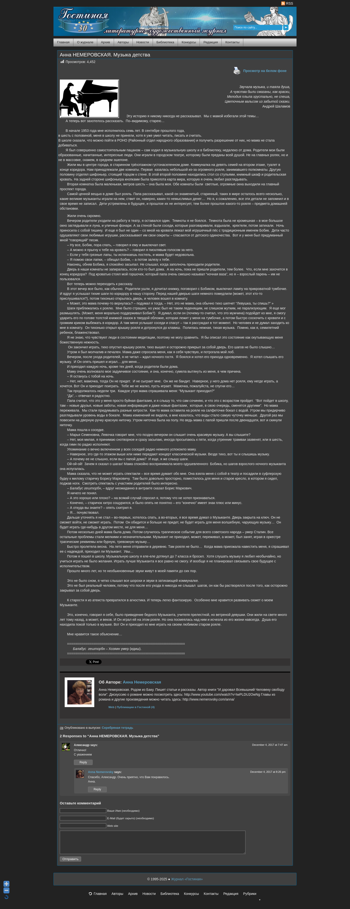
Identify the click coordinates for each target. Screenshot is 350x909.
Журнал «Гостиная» (187, 883)
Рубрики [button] (252, 899)
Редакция (210, 42)
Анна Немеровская (142, 682)
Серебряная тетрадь (117, 727)
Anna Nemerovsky (101, 772)
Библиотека (165, 42)
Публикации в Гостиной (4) (136, 707)
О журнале (85, 42)
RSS (287, 3)
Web (111, 707)
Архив (105, 42)
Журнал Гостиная (76, 20)
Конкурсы (189, 42)
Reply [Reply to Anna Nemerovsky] (97, 789)
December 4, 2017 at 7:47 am (270, 744)
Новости (142, 42)
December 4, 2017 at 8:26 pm (268, 771)
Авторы (123, 42)
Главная (63, 42)
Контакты (232, 42)
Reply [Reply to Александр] (83, 762)
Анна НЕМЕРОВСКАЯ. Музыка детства (105, 54)
